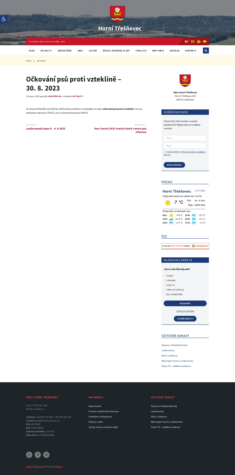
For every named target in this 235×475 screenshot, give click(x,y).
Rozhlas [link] (174, 50)
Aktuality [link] (46, 50)
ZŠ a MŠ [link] (93, 50)
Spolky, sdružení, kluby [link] (116, 50)
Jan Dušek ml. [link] (55, 96)
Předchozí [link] (31, 125)
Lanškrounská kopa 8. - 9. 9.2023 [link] (45, 128)
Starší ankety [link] (185, 318)
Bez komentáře (175, 294)
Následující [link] (140, 125)
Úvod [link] (32, 50)
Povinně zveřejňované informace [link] (104, 411)
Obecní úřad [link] (65, 50)
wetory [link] (58, 466)
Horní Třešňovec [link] (120, 27)
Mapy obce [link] (158, 50)
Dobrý (170, 275)
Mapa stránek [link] (95, 406)
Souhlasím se (184, 153)
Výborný (171, 280)
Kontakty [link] (190, 50)
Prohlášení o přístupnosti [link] (100, 416)
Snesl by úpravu (175, 289)
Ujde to (171, 285)
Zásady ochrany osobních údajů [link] (103, 427)
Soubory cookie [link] (96, 421)
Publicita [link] (141, 50)
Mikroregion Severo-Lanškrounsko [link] (177, 360)
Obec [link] (80, 50)
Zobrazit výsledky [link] (185, 311)
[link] (4, 19)
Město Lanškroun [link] (169, 355)
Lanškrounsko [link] (167, 350)
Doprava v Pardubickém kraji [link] (174, 345)
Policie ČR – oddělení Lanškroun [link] (176, 366)
